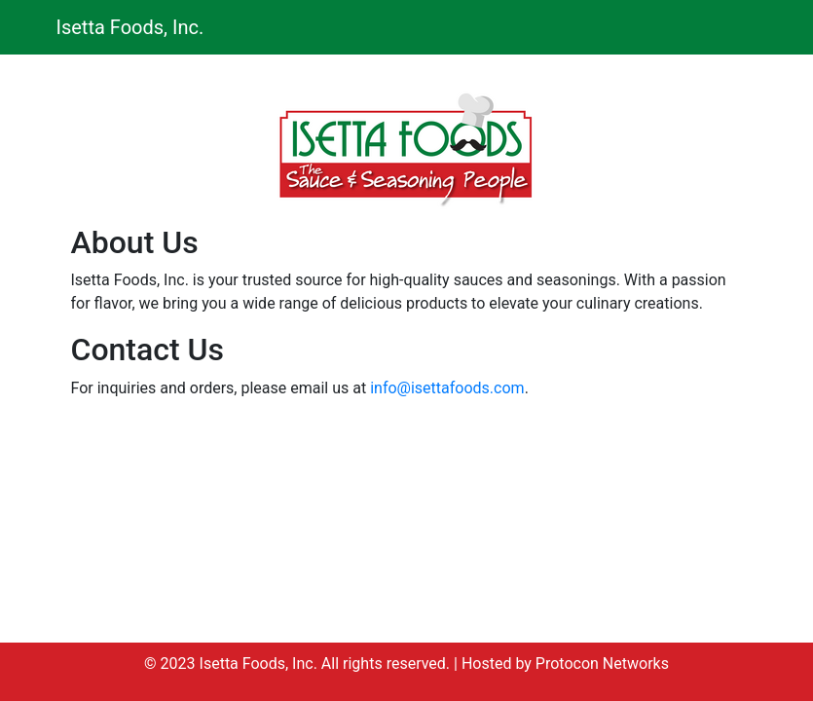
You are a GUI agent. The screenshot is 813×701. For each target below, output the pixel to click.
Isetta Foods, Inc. (130, 27)
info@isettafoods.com (447, 388)
